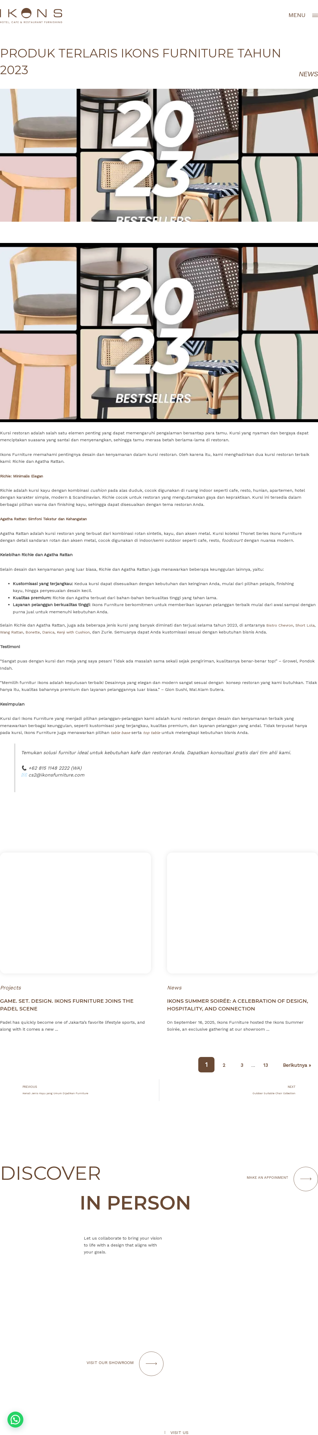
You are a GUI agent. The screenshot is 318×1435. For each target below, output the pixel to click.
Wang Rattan (24, 632)
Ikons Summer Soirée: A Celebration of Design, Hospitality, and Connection (240, 1004)
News (308, 74)
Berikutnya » (292, 1064)
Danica (64, 632)
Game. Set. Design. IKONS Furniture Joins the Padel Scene (75, 1004)
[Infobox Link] (241, 1371)
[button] (15, 1420)
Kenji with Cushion (92, 632)
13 (255, 1064)
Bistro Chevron (281, 625)
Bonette (46, 632)
